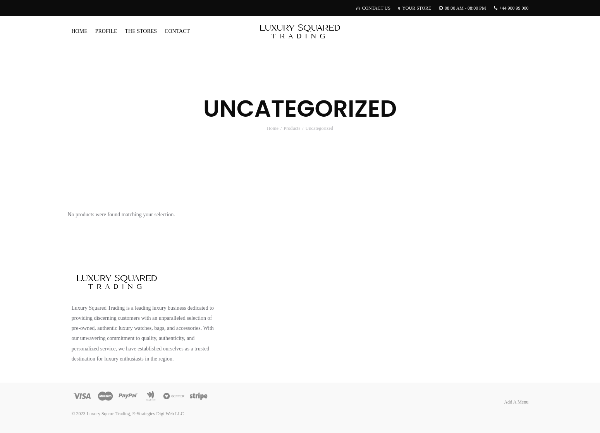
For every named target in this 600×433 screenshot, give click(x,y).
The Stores (141, 31)
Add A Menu (516, 402)
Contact (177, 31)
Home (80, 31)
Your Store (414, 8)
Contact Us (373, 8)
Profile (106, 31)
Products (292, 128)
